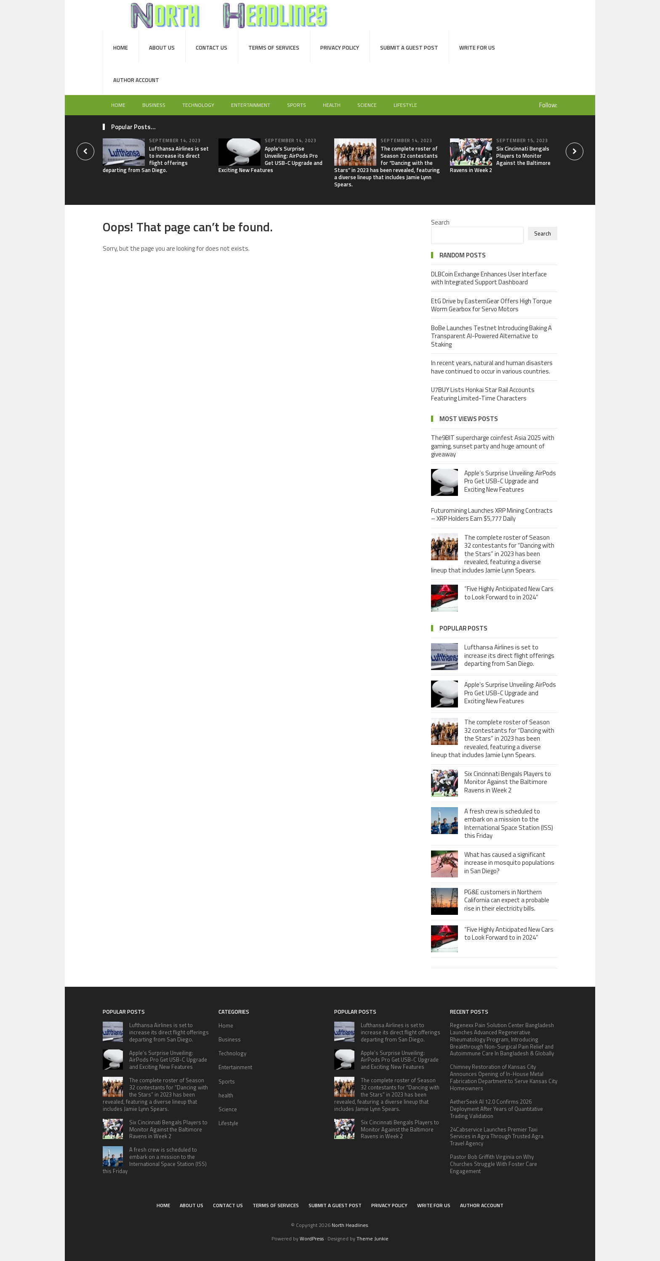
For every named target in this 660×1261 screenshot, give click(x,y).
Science (367, 105)
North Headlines (350, 1225)
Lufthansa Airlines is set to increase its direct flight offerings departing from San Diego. (156, 159)
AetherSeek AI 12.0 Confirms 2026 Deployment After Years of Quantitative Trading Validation (496, 1108)
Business (153, 105)
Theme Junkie (373, 1238)
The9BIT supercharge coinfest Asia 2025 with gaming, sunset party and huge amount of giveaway (492, 446)
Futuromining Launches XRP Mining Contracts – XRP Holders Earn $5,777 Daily (492, 515)
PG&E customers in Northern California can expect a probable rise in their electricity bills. (506, 900)
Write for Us (477, 47)
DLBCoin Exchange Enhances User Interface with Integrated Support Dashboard (489, 278)
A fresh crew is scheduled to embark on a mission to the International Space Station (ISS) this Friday (508, 823)
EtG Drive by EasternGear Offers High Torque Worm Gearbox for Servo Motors (491, 305)
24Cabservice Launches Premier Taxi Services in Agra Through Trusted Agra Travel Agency (496, 1136)
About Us (162, 47)
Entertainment (250, 105)
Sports (296, 105)
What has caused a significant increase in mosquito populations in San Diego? (509, 863)
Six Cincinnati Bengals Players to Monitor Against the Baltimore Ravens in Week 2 (500, 159)
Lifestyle (405, 105)
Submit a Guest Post (409, 47)
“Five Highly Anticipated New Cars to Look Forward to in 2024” (509, 593)
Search (440, 222)
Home (120, 47)
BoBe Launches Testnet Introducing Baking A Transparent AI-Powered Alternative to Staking (491, 336)
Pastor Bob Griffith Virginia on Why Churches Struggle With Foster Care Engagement (493, 1163)
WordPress (312, 1238)
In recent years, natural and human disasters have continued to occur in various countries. (492, 367)
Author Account (136, 80)
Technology (198, 105)
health (332, 105)
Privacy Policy (339, 47)
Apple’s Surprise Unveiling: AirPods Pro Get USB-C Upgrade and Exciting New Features (270, 159)
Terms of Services (273, 47)
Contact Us (211, 47)
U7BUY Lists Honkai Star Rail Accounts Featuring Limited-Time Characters (483, 394)
